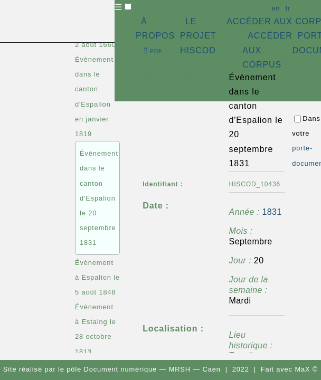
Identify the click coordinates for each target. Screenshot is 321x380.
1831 (271, 211)
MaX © (306, 369)
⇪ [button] (152, 50)
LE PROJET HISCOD (198, 35)
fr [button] (287, 8)
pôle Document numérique (112, 369)
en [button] (275, 8)
